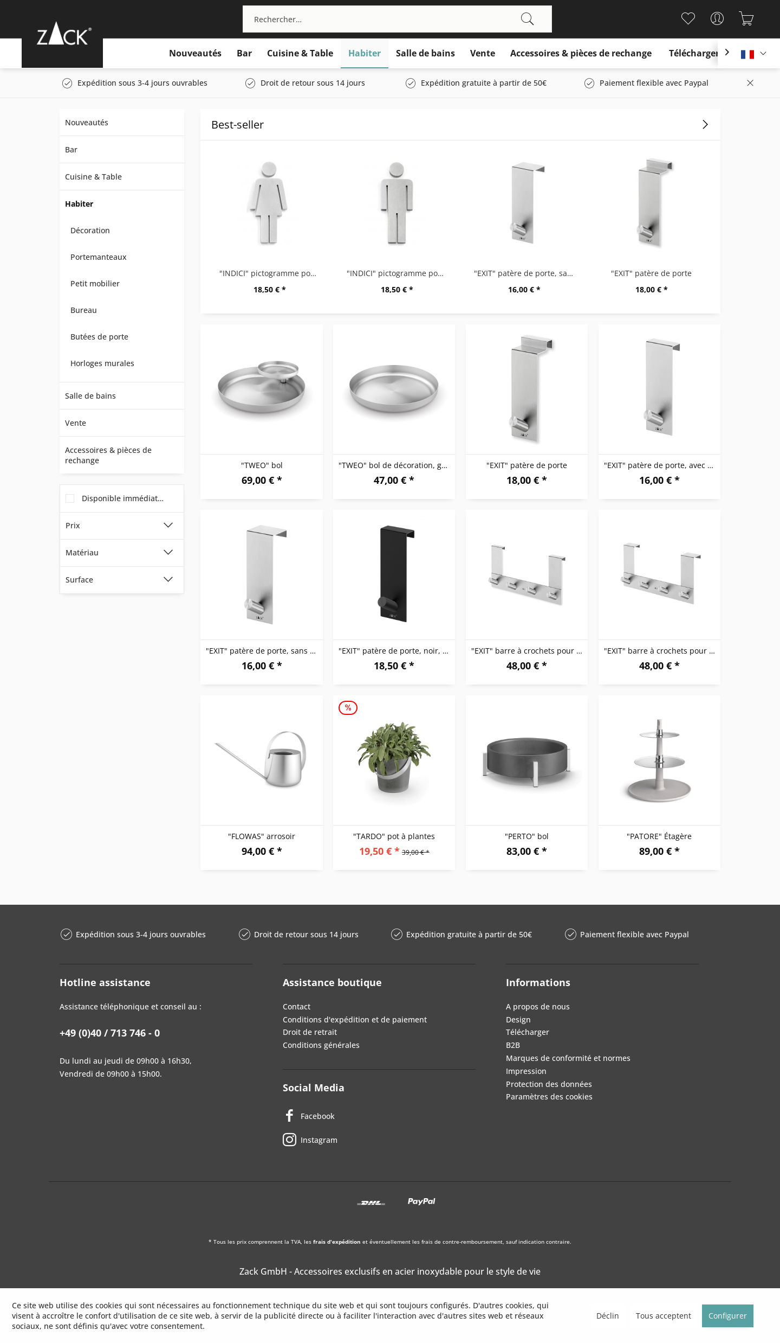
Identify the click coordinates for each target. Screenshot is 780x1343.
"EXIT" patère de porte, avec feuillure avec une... (662, 465)
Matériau (82, 552)
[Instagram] (379, 1140)
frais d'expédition (337, 1241)
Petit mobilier (95, 283)
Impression (526, 1071)
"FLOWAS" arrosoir (261, 836)
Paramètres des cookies (549, 1096)
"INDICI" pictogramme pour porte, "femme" (272, 273)
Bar (71, 149)
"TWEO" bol (262, 465)
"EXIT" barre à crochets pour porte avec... (529, 650)
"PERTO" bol (527, 836)
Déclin (607, 1315)
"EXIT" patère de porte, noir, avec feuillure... (397, 650)
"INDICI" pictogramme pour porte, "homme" (399, 273)
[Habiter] (364, 53)
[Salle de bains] (425, 53)
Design (518, 1019)
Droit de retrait (310, 1032)
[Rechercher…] (397, 19)
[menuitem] (397, 19)
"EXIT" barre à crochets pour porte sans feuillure (662, 650)
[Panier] (746, 18)
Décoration (90, 230)
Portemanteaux (98, 257)
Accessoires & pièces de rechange (108, 455)
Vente (75, 423)
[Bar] (244, 53)
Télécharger (527, 1032)
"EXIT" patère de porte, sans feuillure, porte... (527, 273)
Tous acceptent (663, 1315)
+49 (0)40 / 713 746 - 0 (110, 1032)
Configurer (727, 1315)
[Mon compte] (717, 18)
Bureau (83, 310)
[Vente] (483, 53)
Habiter (79, 204)
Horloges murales (102, 363)
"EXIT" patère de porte (651, 273)
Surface (79, 579)
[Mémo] (687, 18)
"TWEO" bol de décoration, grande (397, 465)
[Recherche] (527, 19)
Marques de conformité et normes (568, 1058)
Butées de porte (99, 336)
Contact (296, 1006)
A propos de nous (538, 1006)
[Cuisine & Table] (300, 53)
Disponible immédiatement (131, 498)
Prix (73, 525)
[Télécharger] (694, 53)
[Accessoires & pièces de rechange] (581, 53)
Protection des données (549, 1084)
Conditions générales (321, 1045)
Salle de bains (90, 396)
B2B (513, 1045)
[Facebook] (379, 1116)
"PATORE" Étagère (659, 836)
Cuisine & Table (93, 176)
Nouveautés (86, 122)
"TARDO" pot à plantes (394, 836)
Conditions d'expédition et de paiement (355, 1019)
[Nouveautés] (195, 53)
